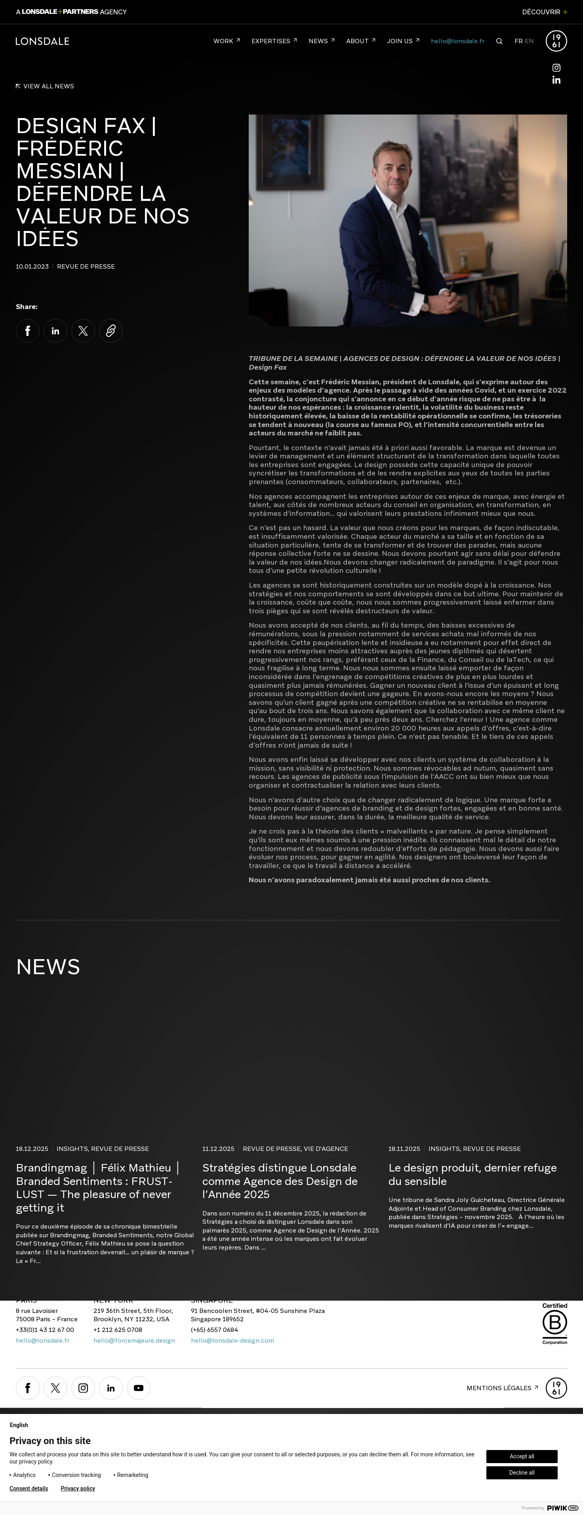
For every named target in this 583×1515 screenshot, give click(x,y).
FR (518, 41)
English (22, 1425)
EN (529, 41)
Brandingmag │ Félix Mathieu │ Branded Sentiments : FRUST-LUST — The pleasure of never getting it (99, 1187)
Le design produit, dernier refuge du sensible (473, 1174)
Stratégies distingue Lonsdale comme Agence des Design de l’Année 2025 (280, 1180)
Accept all (522, 1456)
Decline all (522, 1472)
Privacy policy (78, 1488)
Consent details (29, 1488)
